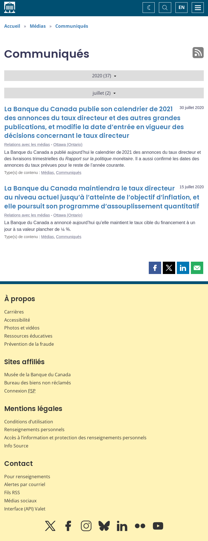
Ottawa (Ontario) (67, 144)
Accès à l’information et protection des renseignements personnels (75, 438)
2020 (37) (104, 76)
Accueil (12, 26)
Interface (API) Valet (24, 509)
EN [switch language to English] (182, 7)
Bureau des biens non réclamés (37, 383)
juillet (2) (104, 93)
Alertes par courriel (24, 484)
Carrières (14, 312)
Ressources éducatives (28, 336)
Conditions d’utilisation (28, 422)
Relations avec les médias (27, 144)
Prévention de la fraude (29, 344)
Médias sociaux (20, 501)
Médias (38, 26)
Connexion (20, 391)
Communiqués (71, 26)
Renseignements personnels (34, 429)
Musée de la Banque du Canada (37, 374)
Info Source (16, 446)
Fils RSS (12, 492)
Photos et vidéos (22, 328)
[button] (155, 268)
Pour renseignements (27, 476)
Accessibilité (17, 320)
